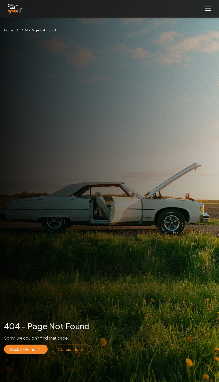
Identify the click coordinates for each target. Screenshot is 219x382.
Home (8, 30)
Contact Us (71, 349)
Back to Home (25, 349)
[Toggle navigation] (208, 9)
